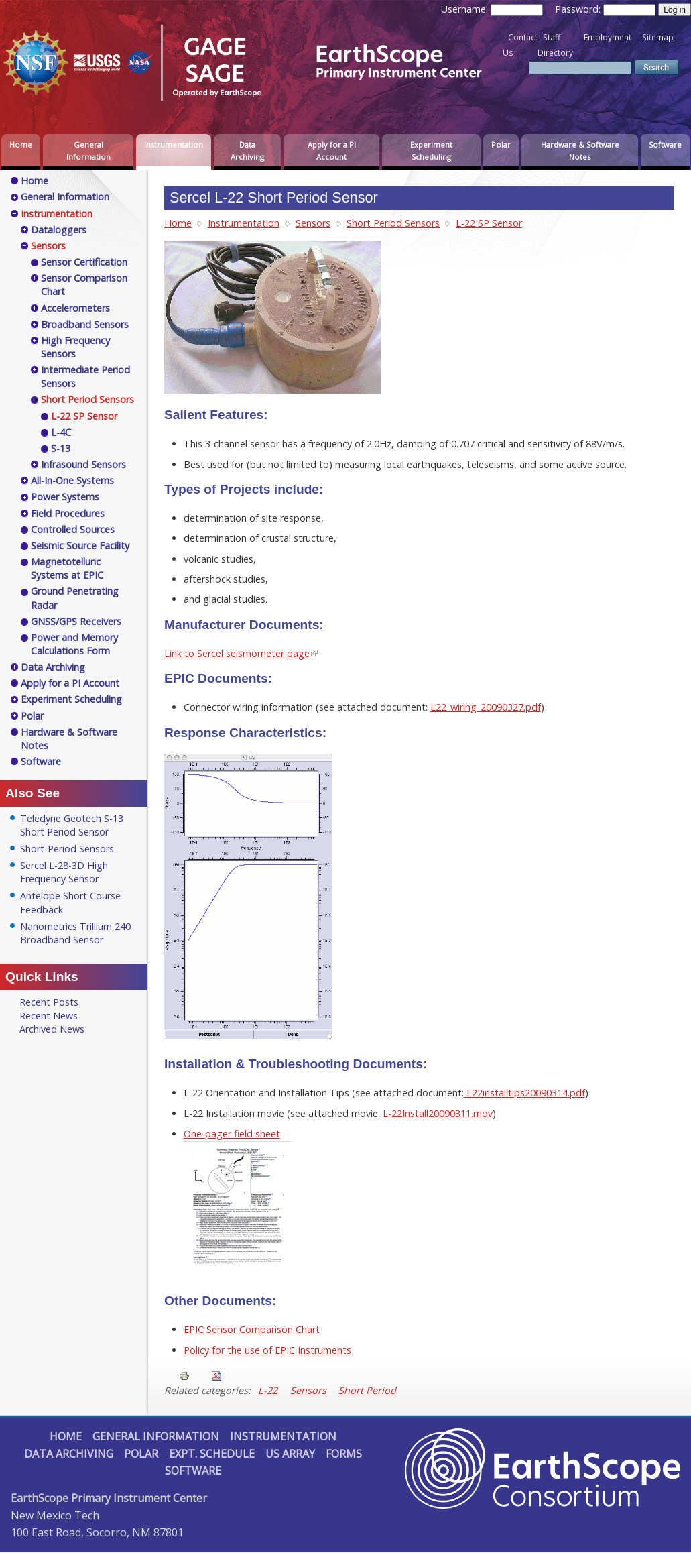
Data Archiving (247, 150)
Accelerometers (75, 308)
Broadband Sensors (85, 324)
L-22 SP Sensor (489, 223)
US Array (290, 1453)
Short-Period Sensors (67, 848)
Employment (607, 37)
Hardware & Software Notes (580, 150)
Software (665, 144)
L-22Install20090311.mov (438, 1113)
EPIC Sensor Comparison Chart (252, 1329)
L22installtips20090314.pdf (524, 1092)
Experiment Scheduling (431, 150)
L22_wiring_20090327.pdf (485, 707)
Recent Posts (48, 1002)
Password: (579, 9)
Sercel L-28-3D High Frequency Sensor (64, 872)
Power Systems (65, 496)
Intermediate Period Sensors (85, 376)
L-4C (61, 432)
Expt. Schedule (212, 1453)
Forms (344, 1453)
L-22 (267, 1390)
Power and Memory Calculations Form (74, 644)
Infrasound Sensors (83, 464)
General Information (88, 150)
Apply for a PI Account (332, 150)
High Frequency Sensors (75, 347)
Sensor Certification (84, 261)
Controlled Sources (73, 529)
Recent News (48, 1015)
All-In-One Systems (72, 480)
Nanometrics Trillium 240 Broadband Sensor (75, 933)
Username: (466, 9)
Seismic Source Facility (80, 545)
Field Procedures (68, 513)
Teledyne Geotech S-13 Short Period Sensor (71, 825)
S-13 (60, 448)
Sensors (313, 223)
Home (20, 144)
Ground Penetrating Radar (75, 598)
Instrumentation (173, 144)
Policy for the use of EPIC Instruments (267, 1350)
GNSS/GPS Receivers (76, 621)
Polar (501, 144)
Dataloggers (58, 229)
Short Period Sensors (393, 223)
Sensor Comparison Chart (84, 285)
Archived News (51, 1029)
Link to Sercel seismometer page (237, 653)
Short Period (367, 1390)
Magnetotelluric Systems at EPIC (67, 568)
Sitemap (658, 37)
